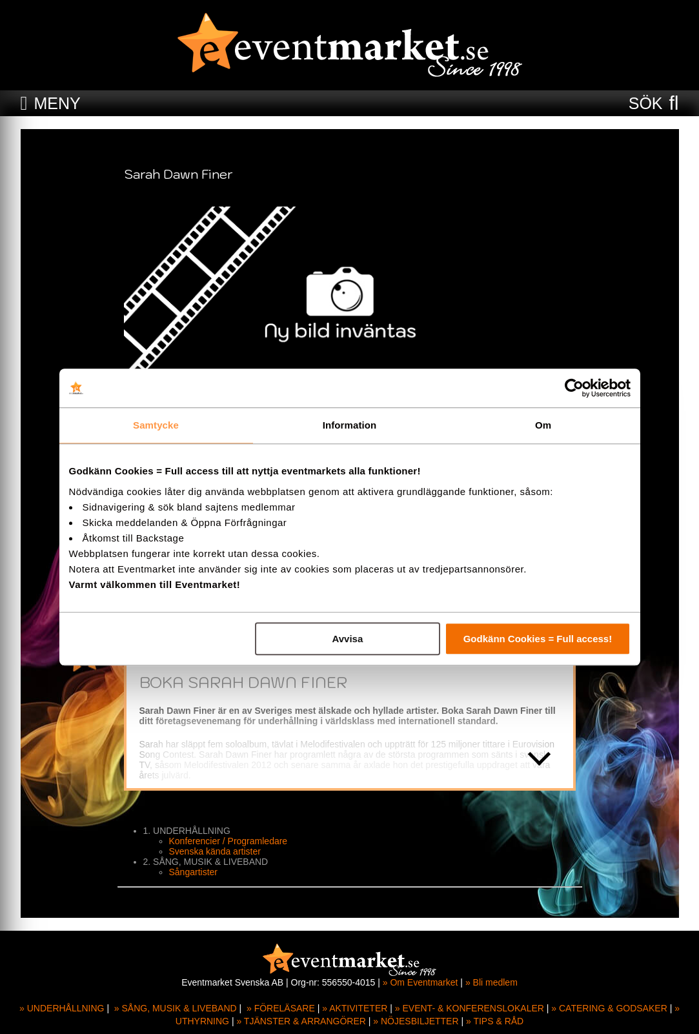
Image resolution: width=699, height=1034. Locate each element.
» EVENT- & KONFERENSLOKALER (469, 1008)
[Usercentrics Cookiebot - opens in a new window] (574, 388)
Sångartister (193, 872)
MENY (57, 103)
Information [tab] (350, 425)
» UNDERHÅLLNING (61, 1008)
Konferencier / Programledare (228, 841)
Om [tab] (543, 425)
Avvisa (347, 638)
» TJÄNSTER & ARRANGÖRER (300, 1021)
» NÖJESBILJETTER (415, 1021)
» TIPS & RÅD (494, 1021)
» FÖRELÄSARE (281, 1008)
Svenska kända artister (215, 851)
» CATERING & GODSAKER (609, 1008)
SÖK (646, 103)
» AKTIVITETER (354, 1008)
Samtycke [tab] (156, 425)
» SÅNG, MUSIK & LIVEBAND (175, 1008)
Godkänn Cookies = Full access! (538, 638)
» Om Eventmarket (420, 982)
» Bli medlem (491, 982)
